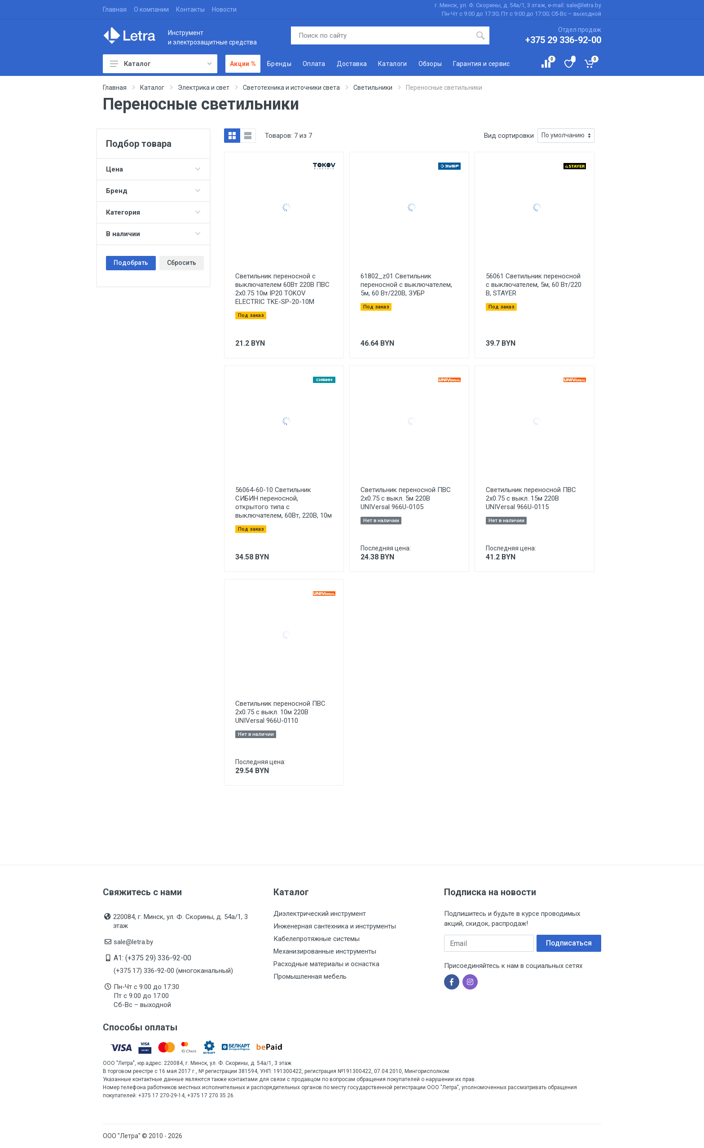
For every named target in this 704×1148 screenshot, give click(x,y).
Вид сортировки (509, 136)
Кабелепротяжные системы (316, 939)
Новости (224, 9)
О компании (151, 9)
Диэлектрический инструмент (319, 914)
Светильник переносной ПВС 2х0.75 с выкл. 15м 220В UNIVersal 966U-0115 (531, 498)
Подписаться (569, 943)
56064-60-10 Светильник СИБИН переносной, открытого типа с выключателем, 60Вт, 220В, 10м (283, 502)
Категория (153, 212)
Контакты (190, 9)
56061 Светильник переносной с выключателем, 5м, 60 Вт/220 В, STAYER (533, 284)
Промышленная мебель (310, 976)
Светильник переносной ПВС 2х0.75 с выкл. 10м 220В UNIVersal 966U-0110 (280, 712)
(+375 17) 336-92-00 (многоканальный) (173, 971)
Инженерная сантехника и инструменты (334, 926)
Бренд (153, 191)
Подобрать (131, 262)
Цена (153, 169)
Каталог (160, 64)
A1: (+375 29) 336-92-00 (152, 958)
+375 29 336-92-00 (563, 40)
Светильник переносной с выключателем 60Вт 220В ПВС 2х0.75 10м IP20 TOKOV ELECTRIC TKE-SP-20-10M (282, 289)
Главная (115, 9)
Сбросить (181, 262)
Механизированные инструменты (324, 951)
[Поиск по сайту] (381, 35)
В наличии (153, 234)
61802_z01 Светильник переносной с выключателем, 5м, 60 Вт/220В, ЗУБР (406, 284)
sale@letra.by (133, 942)
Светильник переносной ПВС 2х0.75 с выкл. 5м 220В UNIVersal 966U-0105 (406, 498)
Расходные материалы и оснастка (326, 964)
